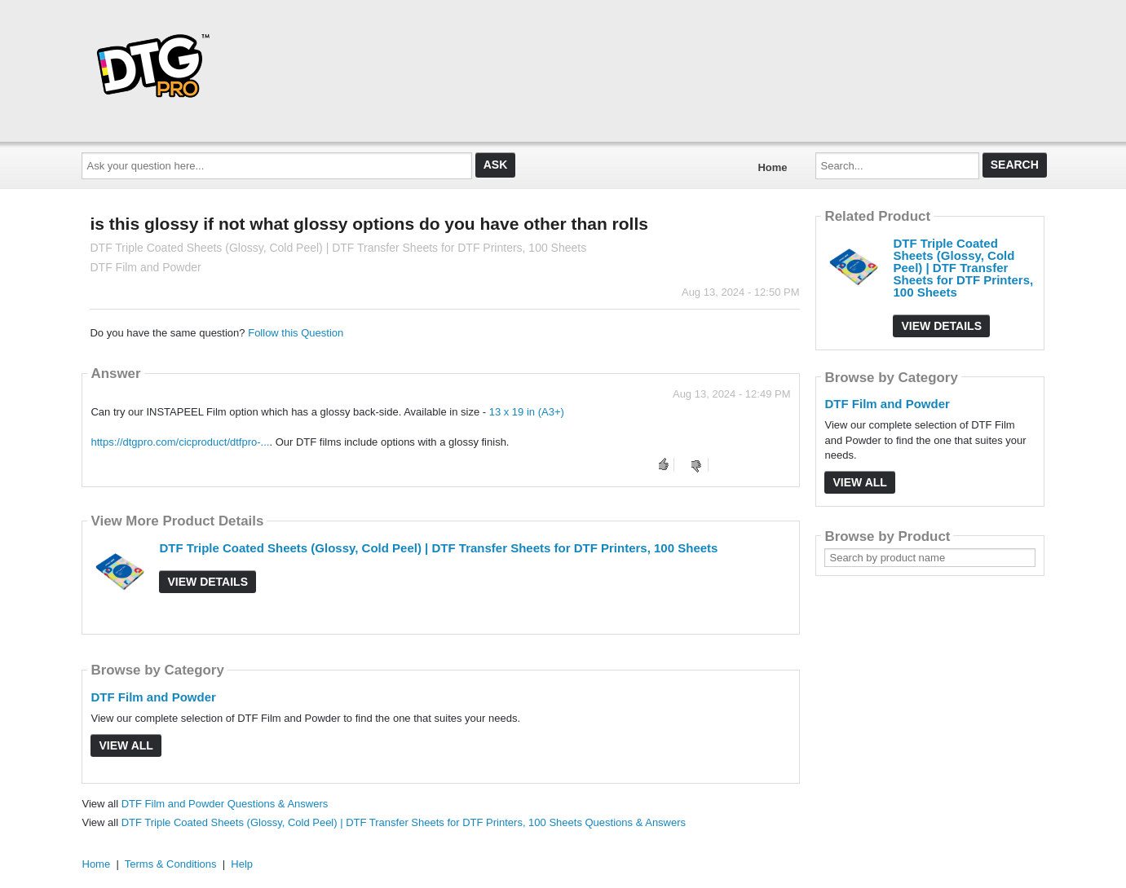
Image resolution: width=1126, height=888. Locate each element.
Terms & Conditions (171, 864)
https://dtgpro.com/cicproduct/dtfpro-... (180, 442)
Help (242, 864)
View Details (207, 581)
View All (125, 745)
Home (772, 167)
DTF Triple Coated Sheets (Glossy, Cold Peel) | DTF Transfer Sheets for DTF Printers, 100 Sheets (438, 548)
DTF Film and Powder (153, 697)
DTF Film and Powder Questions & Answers (225, 804)
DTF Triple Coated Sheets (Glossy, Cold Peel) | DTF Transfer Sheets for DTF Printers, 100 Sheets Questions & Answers (403, 822)
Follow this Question (295, 333)
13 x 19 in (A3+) (526, 412)
